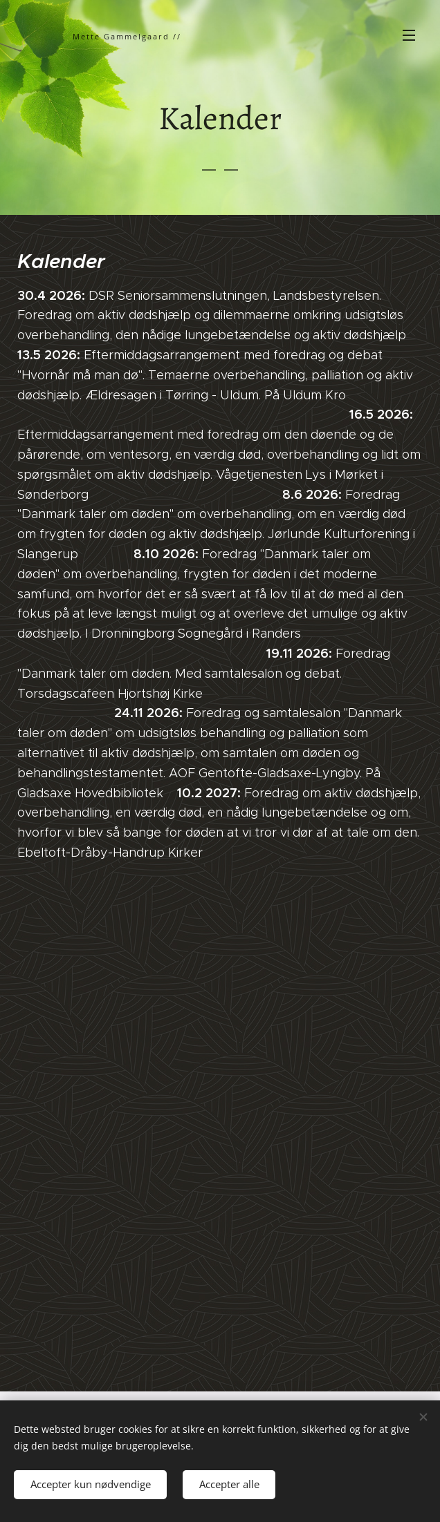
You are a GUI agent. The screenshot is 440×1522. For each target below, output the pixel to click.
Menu (409, 35)
